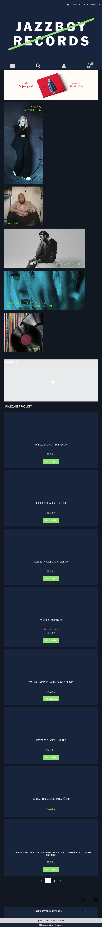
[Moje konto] (64, 65)
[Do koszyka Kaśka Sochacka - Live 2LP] (51, 757)
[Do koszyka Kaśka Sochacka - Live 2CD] (51, 520)
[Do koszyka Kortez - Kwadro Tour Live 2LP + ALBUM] (51, 698)
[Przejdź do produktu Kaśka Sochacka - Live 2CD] (51, 487)
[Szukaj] (38, 65)
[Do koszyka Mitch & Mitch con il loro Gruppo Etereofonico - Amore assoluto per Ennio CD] (51, 869)
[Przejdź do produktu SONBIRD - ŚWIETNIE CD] (51, 392)
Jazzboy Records (51, 629)
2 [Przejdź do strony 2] (54, 880)
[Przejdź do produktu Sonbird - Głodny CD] (51, 604)
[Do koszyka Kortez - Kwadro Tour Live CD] (51, 578)
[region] (51, 85)
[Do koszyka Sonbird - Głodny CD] (51, 640)
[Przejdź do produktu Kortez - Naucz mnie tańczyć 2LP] (51, 783)
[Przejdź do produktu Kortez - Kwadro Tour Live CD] (51, 546)
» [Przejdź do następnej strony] (60, 880)
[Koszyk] (89, 65)
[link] (51, 85)
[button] (13, 66)
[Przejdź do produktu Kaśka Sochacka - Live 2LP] (51, 724)
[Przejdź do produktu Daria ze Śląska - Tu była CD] (51, 429)
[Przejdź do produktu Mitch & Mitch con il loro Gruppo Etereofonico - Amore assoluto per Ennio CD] (51, 837)
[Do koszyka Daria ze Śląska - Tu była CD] (51, 461)
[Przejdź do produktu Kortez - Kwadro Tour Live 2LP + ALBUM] (51, 666)
